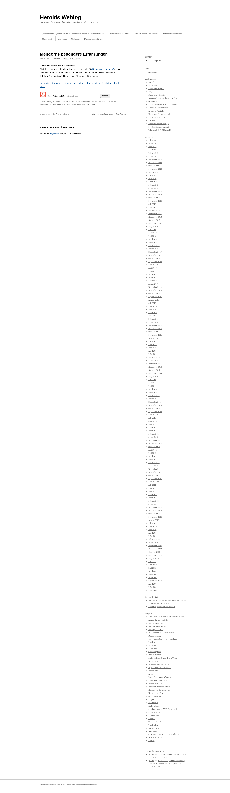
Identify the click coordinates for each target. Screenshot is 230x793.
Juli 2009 (152, 561)
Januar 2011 (153, 504)
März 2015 (152, 354)
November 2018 (155, 217)
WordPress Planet (155, 737)
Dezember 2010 (155, 507)
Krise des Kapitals (156, 111)
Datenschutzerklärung (93, 39)
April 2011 (152, 494)
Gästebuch (75, 39)
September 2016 (155, 296)
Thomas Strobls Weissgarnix (160, 722)
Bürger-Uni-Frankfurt (157, 626)
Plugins (151, 699)
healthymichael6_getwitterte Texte (162, 658)
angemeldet (54, 133)
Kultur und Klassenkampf (159, 114)
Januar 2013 (153, 437)
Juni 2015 (152, 344)
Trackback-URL (88, 104)
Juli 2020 (152, 175)
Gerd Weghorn (154, 651)
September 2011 (155, 478)
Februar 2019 (154, 210)
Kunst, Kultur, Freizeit (157, 117)
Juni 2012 (152, 450)
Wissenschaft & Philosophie (160, 130)
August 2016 (153, 300)
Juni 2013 (152, 421)
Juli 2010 (152, 523)
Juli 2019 (152, 204)
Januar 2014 (153, 399)
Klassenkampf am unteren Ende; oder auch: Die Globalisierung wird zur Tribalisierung (167, 763)
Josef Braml (153, 670)
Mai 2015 (152, 347)
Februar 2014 (154, 395)
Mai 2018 (152, 236)
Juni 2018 (152, 233)
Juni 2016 (152, 306)
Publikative (153, 702)
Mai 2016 (152, 309)
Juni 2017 (152, 268)
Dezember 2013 (155, 402)
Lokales (151, 120)
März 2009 (152, 574)
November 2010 (155, 510)
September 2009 (155, 555)
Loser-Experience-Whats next (160, 677)
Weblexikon (153, 725)
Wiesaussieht (153, 728)
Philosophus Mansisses (172, 33)
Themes (151, 718)
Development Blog (156, 629)
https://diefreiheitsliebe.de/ (159, 667)
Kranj (150, 674)
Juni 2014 (152, 383)
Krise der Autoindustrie (158, 107)
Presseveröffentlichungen (158, 123)
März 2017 (152, 277)
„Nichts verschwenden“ (102, 69)
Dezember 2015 (155, 325)
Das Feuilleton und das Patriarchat (162, 98)
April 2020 (152, 181)
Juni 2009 (152, 565)
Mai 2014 (152, 386)
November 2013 (155, 405)
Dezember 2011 (154, 469)
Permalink (105, 101)
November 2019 (155, 194)
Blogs (150, 91)
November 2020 (155, 162)
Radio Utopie (154, 706)
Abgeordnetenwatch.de (158, 620)
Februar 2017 (154, 280)
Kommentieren (46, 104)
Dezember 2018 (155, 213)
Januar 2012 (153, 466)
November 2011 (155, 472)
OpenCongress (154, 696)
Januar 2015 (153, 360)
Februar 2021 (154, 153)
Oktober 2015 (154, 332)
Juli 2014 (152, 379)
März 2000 (152, 590)
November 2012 (155, 443)
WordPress (56, 784)
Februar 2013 (154, 434)
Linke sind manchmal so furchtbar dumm (108, 114)
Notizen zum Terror (156, 693)
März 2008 (152, 577)
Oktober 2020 (154, 166)
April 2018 (152, 239)
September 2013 (155, 411)
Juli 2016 (152, 303)
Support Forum (154, 715)
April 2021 (152, 150)
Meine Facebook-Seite (157, 680)
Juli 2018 (152, 229)
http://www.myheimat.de (158, 664)
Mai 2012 (152, 453)
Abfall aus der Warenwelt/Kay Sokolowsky (166, 617)
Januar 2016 (153, 322)
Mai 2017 (152, 271)
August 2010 (153, 520)
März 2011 (152, 497)
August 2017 (153, 264)
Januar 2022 (153, 143)
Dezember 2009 (155, 545)
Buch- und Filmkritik (157, 95)
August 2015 (153, 338)
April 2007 (152, 584)
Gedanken (152, 101)
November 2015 (155, 328)
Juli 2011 (152, 485)
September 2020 (155, 169)
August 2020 (153, 172)
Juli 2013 (152, 418)
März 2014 (152, 392)
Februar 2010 (154, 539)
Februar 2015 (154, 357)
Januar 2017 (153, 284)
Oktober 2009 (154, 552)
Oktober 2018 (154, 220)
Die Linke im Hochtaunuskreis (161, 632)
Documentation (154, 636)
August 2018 (153, 226)
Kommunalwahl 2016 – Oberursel (162, 104)
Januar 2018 (153, 249)
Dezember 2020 (155, 159)
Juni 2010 (152, 526)
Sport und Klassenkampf (158, 127)
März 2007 (152, 587)
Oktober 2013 (154, 408)
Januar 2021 (153, 156)
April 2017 (152, 274)
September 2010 (155, 517)
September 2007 (155, 580)
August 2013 (153, 414)
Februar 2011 (153, 501)
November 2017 (155, 255)
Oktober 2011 (154, 475)
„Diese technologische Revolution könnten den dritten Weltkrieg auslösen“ (73, 33)
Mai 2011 (152, 491)
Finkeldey (152, 648)
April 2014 (152, 389)
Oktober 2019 (154, 197)
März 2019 (152, 207)
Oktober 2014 (154, 370)
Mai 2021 (152, 146)
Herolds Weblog (60, 17)
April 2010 (152, 533)
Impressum (62, 39)
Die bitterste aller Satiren (119, 33)
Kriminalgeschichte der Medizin (161, 606)
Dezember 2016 (155, 287)
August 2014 (153, 376)
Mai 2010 (152, 529)
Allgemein (152, 85)
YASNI (151, 740)
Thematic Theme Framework (87, 784)
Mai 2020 (152, 178)
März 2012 (152, 459)
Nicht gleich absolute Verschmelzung (56, 114)
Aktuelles (64, 101)
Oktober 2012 (154, 446)
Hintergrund (153, 661)
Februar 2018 (154, 245)
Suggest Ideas (154, 712)
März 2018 (152, 242)
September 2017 (155, 261)
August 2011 (153, 482)
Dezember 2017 (155, 252)
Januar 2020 (153, 188)
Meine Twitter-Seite (156, 683)
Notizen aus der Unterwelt (159, 690)
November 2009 (155, 549)
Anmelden (152, 72)
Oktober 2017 (154, 258)
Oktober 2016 (154, 293)
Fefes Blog (152, 645)
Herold (151, 754)
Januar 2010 (153, 542)
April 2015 (152, 351)
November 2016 (155, 290)
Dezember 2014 (155, 363)
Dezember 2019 (155, 191)
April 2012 (152, 456)
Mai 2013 (152, 424)
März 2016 (152, 316)
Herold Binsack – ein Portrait (146, 33)
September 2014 (155, 373)
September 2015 (155, 335)
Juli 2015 (152, 341)
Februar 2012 (154, 462)
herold (47, 59)
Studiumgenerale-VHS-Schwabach (162, 709)
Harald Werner (154, 655)
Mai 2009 (152, 568)
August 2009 (153, 558)
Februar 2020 (154, 185)
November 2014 (155, 367)
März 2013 (152, 430)
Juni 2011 (152, 488)
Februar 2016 (154, 319)
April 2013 (152, 427)
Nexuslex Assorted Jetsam (159, 686)
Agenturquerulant (155, 623)
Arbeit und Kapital (156, 88)
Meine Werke (47, 39)
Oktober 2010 (154, 513)
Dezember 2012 (155, 440)
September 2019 (155, 201)
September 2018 (155, 223)
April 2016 (152, 312)
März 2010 (152, 536)
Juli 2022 (152, 140)
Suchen (148, 57)
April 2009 (152, 571)
